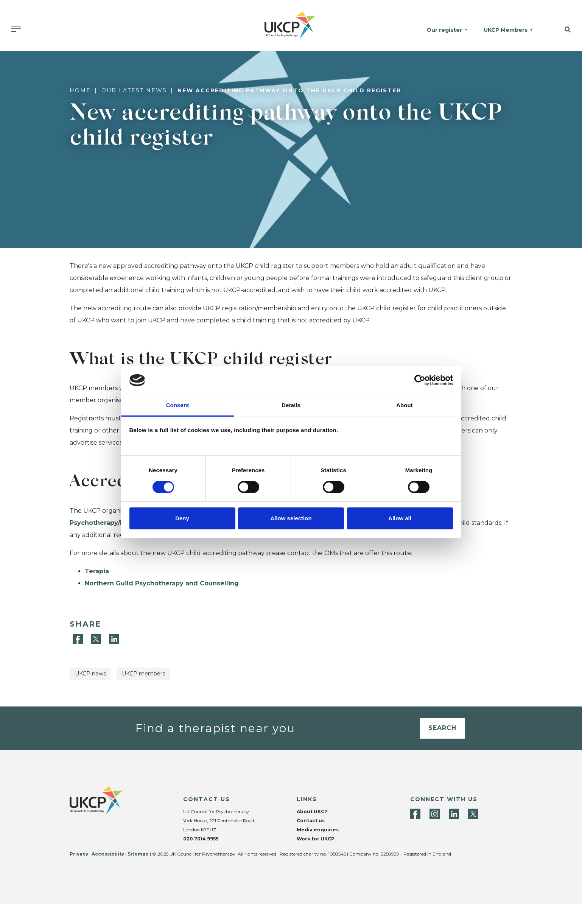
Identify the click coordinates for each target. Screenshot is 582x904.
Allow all (399, 518)
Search (442, 727)
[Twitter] (97, 638)
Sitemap (138, 854)
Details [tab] (291, 405)
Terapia (97, 571)
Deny (182, 518)
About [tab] (404, 405)
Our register (445, 29)
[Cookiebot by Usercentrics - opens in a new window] (420, 380)
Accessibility (108, 854)
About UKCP (312, 811)
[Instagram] (434, 813)
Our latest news (134, 90)
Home (80, 90)
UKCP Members (506, 29)
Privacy (79, 854)
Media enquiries (318, 829)
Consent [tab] (177, 405)
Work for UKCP (316, 839)
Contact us (311, 820)
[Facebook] (79, 638)
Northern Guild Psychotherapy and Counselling (162, 583)
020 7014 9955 (200, 839)
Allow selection (290, 518)
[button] (562, 30)
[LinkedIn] (114, 638)
